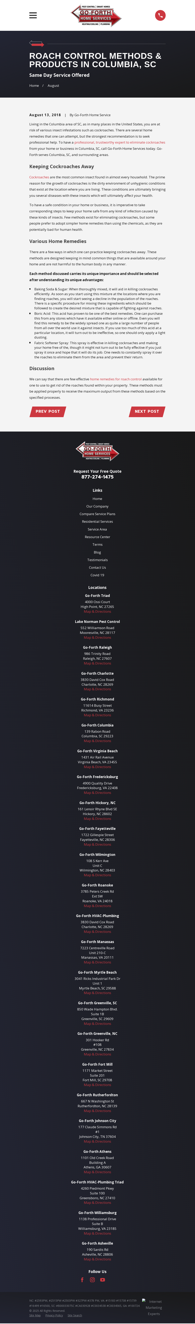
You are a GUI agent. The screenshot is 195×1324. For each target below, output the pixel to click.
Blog (97, 552)
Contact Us (97, 568)
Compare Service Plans (97, 514)
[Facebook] (82, 1280)
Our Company (97, 506)
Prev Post (48, 412)
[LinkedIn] (112, 1280)
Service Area (97, 529)
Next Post (147, 412)
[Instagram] (92, 1280)
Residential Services (97, 522)
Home (97, 499)
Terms (97, 545)
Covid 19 (97, 575)
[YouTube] (102, 1280)
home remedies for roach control (116, 379)
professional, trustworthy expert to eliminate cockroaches (119, 142)
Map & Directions (97, 612)
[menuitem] (35, 1316)
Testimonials (97, 560)
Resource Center (97, 537)
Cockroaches (39, 177)
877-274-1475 (97, 477)
